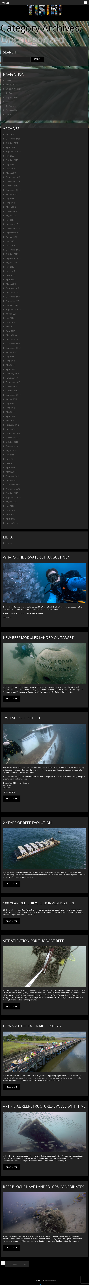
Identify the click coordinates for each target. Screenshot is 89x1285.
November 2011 (13, 437)
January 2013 (12, 378)
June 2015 (10, 271)
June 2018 (10, 203)
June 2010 (10, 510)
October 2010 (12, 493)
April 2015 (10, 279)
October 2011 (12, 442)
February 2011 (12, 476)
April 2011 (10, 467)
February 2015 (12, 288)
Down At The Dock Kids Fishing (32, 1025)
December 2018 (13, 177)
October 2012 (12, 390)
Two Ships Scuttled (21, 717)
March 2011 (11, 472)
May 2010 (10, 514)
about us (10, 114)
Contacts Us (11, 110)
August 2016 (11, 237)
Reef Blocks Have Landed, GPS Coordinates (43, 1186)
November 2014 (13, 301)
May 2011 (10, 463)
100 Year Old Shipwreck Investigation (38, 903)
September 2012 (13, 395)
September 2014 (13, 309)
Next (15, 1264)
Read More (11, 698)
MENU (5, 3)
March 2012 (11, 420)
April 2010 (10, 518)
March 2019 (11, 173)
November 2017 (13, 211)
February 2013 (12, 373)
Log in (9, 543)
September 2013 (13, 348)
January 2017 (12, 224)
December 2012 (13, 382)
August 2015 (11, 262)
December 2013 (13, 343)
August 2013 (11, 352)
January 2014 (12, 339)
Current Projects (13, 89)
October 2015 (12, 254)
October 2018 (12, 185)
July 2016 (10, 241)
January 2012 (12, 429)
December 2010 (13, 484)
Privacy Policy (50, 1281)
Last (24, 1264)
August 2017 (11, 215)
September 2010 (13, 497)
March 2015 (11, 284)
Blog (8, 101)
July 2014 (10, 318)
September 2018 (13, 190)
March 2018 (11, 207)
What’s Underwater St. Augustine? (36, 557)
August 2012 (11, 399)
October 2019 (12, 160)
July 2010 (10, 506)
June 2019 (10, 168)
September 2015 (13, 258)
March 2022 (11, 134)
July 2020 (10, 156)
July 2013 (10, 356)
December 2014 (13, 296)
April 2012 (10, 416)
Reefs (11, 93)
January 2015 (12, 292)
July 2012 (10, 403)
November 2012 (13, 386)
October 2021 (12, 143)
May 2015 (10, 275)
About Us (10, 84)
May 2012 (10, 412)
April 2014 (10, 331)
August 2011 (11, 450)
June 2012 (10, 407)
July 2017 (10, 220)
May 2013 (10, 365)
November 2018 (13, 181)
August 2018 (11, 194)
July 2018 (10, 198)
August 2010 (11, 501)
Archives (13, 106)
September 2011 (13, 446)
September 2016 (13, 232)
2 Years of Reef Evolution (27, 822)
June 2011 (10, 459)
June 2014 (10, 322)
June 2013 (10, 361)
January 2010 (12, 523)
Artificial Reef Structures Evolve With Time (44, 1106)
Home (8, 80)
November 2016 (13, 228)
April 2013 (10, 369)
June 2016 (10, 245)
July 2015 (10, 267)
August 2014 (11, 314)
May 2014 (10, 326)
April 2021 (10, 147)
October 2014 (12, 305)
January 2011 (12, 480)
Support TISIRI (12, 97)
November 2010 (13, 489)
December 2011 (13, 433)
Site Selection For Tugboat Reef (33, 940)
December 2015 (13, 249)
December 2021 (13, 138)
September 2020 (13, 151)
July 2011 (10, 454)
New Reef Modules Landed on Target (38, 637)
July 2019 (10, 164)
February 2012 (12, 425)
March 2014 (11, 335)
